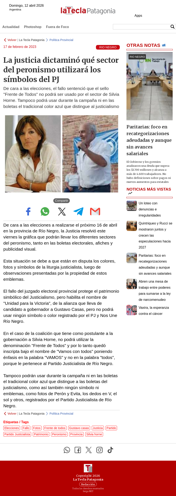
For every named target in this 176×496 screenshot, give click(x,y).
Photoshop (33, 27)
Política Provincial (61, 40)
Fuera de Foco (57, 27)
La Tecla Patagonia (32, 40)
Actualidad (10, 27)
